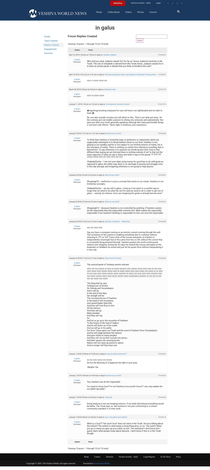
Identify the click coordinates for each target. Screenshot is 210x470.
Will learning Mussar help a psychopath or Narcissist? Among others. (131, 78)
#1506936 (162, 58)
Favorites (48, 53)
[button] (178, 11)
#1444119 (162, 421)
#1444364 (162, 262)
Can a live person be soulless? (116, 421)
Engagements (50, 49)
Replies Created (51, 45)
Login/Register (149, 460)
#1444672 (162, 205)
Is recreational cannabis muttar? (118, 108)
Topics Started (51, 41)
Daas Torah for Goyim (113, 262)
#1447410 (162, 108)
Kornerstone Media (102, 467)
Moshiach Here (110, 93)
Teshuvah (108, 401)
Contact (153, 12)
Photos (140, 12)
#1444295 (162, 401)
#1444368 (162, 225)
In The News (166, 460)
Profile (47, 36)
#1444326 (162, 357)
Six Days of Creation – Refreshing (117, 225)
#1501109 (162, 93)
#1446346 (162, 137)
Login (158, 3)
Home (99, 12)
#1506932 (162, 78)
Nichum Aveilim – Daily (141, 3)
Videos (128, 12)
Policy (178, 460)
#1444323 (162, 379)
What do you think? (114, 137)
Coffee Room (114, 12)
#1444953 (162, 179)
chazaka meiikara (109, 58)
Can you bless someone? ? (117, 357)
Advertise (109, 460)
